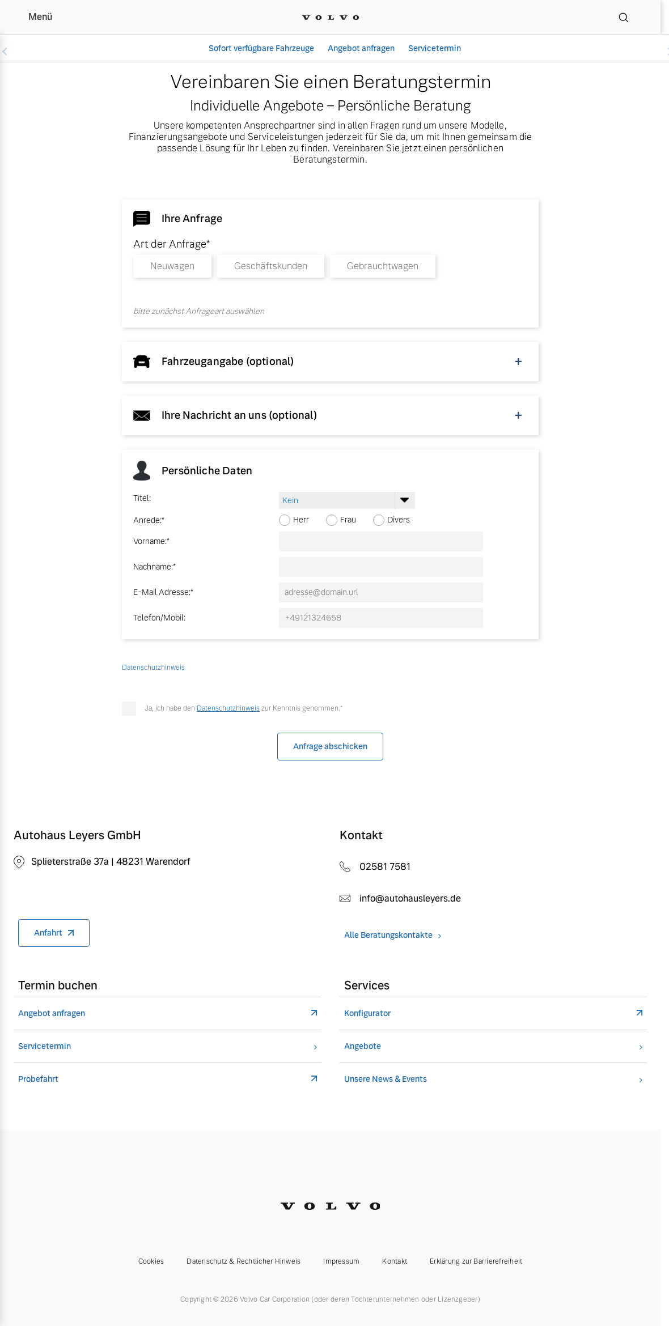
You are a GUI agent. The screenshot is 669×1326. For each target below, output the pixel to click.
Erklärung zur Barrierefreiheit (476, 1261)
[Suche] (623, 17)
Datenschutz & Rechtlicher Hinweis (243, 1261)
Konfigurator (367, 1013)
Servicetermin (434, 48)
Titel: (142, 498)
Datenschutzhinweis (228, 708)
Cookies (151, 1261)
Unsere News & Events (385, 1079)
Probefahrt (38, 1079)
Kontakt (394, 1261)
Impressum (341, 1261)
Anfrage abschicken (330, 746)
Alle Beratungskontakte (388, 935)
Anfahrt (48, 933)
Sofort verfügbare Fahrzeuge (261, 48)
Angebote (362, 1046)
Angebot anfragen (361, 48)
